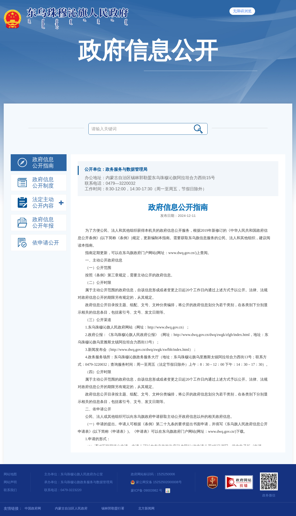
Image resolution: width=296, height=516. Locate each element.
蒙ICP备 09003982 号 (146, 490)
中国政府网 (33, 508)
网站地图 (10, 474)
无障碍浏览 (242, 11)
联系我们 (10, 490)
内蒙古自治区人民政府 (71, 508)
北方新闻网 (146, 508)
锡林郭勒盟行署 (112, 508)
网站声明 (10, 482)
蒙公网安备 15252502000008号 (156, 482)
